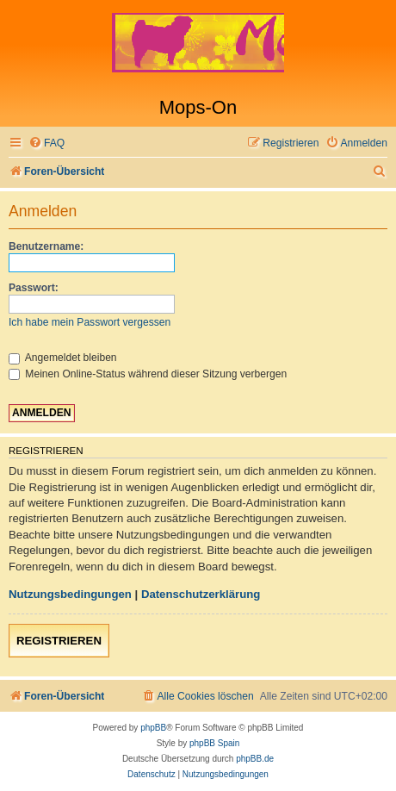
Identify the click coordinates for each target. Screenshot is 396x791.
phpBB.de (255, 758)
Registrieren (59, 640)
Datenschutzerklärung (201, 594)
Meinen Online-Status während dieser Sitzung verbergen (148, 374)
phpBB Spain (214, 743)
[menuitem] (46, 143)
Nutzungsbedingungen (70, 594)
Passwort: (34, 288)
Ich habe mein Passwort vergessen (89, 322)
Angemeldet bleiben (63, 358)
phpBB (153, 727)
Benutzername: (46, 246)
